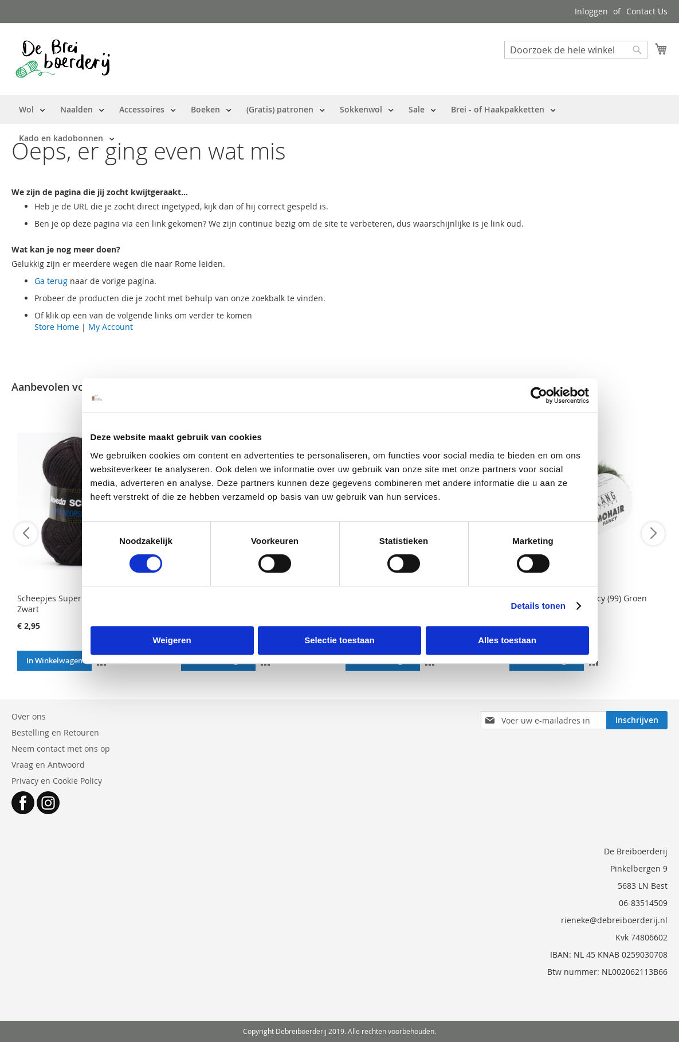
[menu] (339, 124)
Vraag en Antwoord (48, 764)
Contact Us (647, 11)
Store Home (56, 326)
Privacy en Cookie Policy (56, 780)
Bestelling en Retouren (55, 732)
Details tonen (538, 606)
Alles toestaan (507, 640)
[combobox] (575, 50)
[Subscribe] (637, 720)
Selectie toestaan (339, 640)
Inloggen (591, 11)
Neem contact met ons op (60, 748)
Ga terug (51, 280)
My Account (110, 326)
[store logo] (62, 58)
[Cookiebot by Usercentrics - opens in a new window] (539, 395)
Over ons (28, 716)
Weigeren (171, 640)
